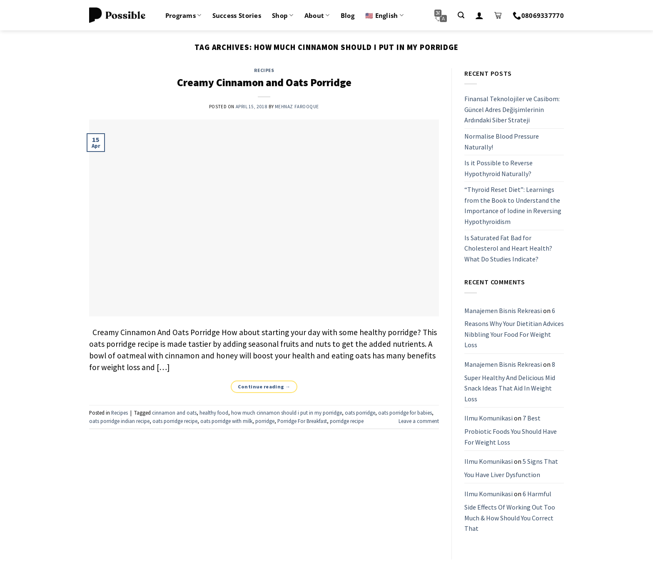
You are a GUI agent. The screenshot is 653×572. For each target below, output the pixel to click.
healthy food (213, 412)
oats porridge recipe (174, 421)
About (317, 15)
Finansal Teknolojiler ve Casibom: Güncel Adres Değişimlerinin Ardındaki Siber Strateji (512, 109)
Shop (283, 15)
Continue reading (264, 386)
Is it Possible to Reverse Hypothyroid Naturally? (498, 168)
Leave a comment (419, 421)
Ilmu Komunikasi (488, 418)
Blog (347, 15)
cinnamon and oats (174, 412)
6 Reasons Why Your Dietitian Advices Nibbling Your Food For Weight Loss (514, 327)
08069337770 (538, 15)
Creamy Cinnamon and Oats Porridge (264, 82)
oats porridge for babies (405, 412)
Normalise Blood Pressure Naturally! (501, 141)
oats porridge (360, 412)
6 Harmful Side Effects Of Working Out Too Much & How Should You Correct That (509, 511)
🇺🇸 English (384, 15)
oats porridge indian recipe (119, 421)
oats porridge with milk (226, 421)
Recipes (264, 70)
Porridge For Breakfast (302, 421)
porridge (264, 421)
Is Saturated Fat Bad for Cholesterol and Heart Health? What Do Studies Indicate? (508, 248)
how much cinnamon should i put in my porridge (286, 412)
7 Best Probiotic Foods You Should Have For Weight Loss (510, 430)
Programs (183, 15)
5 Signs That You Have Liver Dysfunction (511, 468)
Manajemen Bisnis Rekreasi (503, 310)
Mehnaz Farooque (297, 106)
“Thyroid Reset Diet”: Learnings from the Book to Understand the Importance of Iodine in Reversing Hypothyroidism (512, 206)
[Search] (461, 15)
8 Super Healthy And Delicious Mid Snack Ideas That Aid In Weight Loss (509, 381)
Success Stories (237, 15)
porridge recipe (347, 421)
